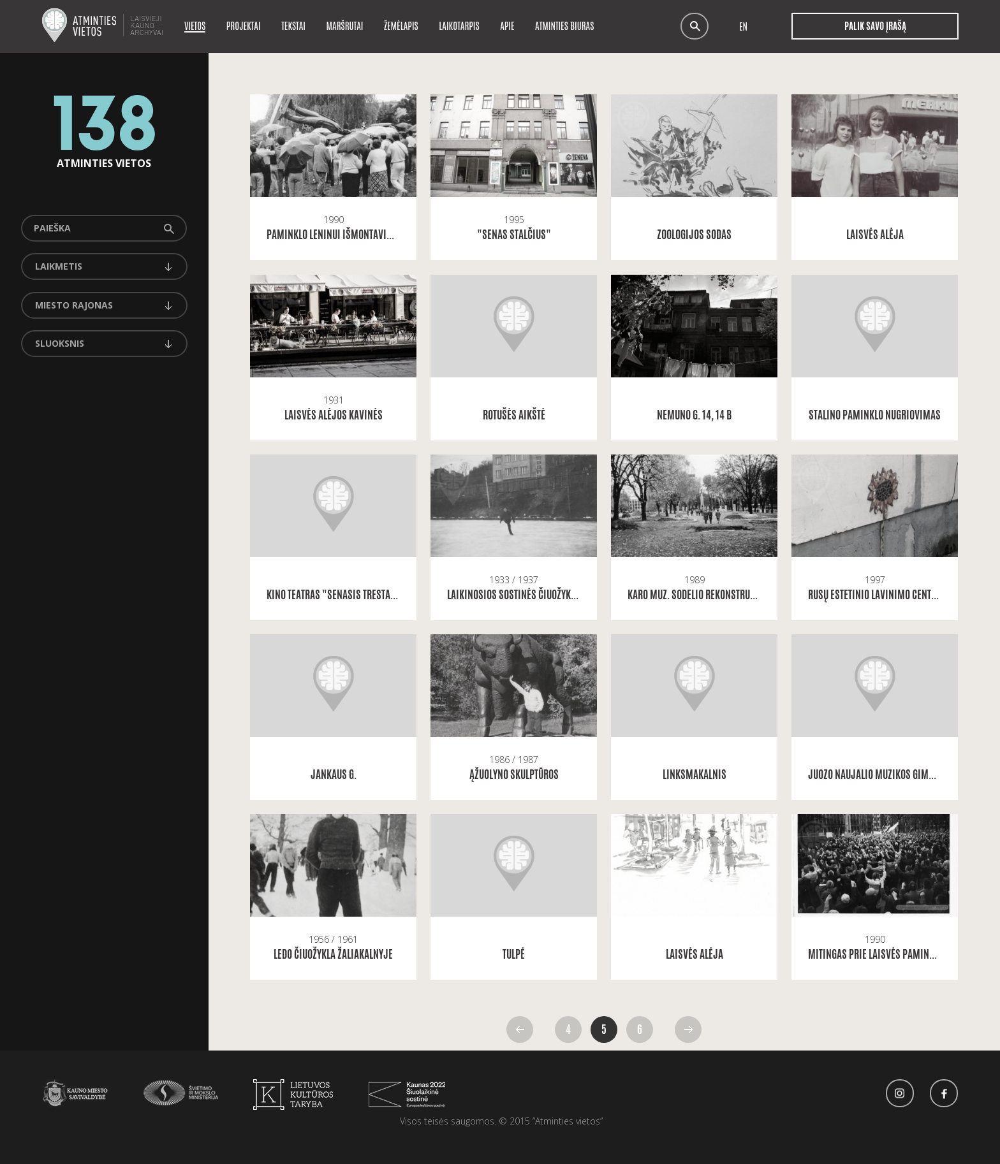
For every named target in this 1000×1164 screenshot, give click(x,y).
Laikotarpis (459, 25)
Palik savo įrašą (874, 26)
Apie (507, 25)
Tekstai (293, 25)
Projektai (243, 25)
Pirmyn (688, 1029)
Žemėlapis (401, 25)
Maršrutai (345, 25)
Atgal (519, 1029)
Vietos (194, 25)
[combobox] (104, 266)
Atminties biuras (564, 25)
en (743, 26)
